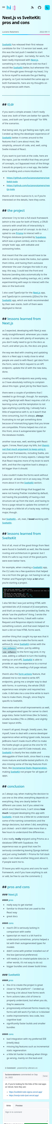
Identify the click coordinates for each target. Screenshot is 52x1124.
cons (11, 923)
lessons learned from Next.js (21, 320)
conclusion (15, 786)
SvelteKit (7, 44)
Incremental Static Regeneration (29, 767)
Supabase (40, 237)
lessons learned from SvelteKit (21, 535)
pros (11, 900)
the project (16, 210)
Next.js (34, 59)
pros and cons (18, 887)
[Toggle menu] (3, 7)
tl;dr (10, 104)
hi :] (11, 7)
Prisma (19, 233)
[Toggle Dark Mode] (47, 7)
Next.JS (13, 894)
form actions (25, 673)
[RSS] (32, 7)
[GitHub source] (39, 7)
